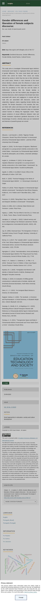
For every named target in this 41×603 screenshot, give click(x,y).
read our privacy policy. (30, 592)
